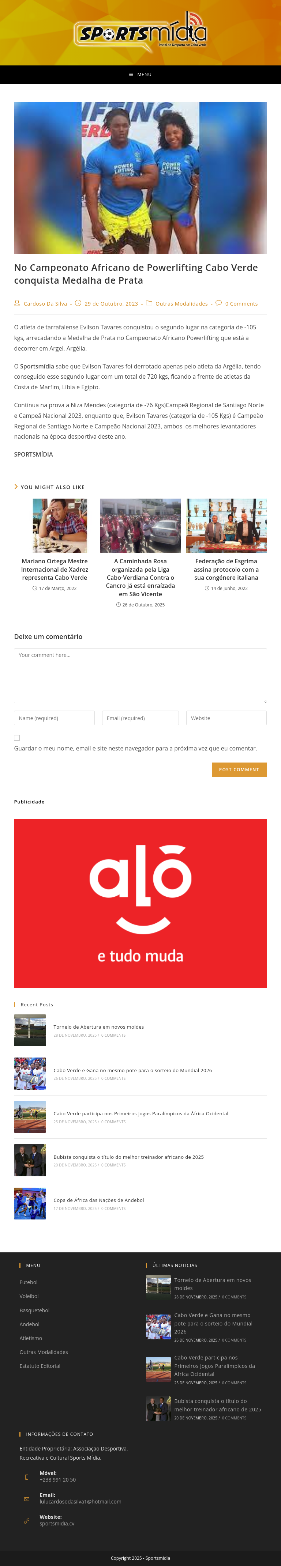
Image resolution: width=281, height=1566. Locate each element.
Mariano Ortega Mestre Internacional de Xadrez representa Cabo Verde (55, 569)
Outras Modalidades (182, 303)
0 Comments (241, 303)
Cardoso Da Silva (45, 303)
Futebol (28, 1282)
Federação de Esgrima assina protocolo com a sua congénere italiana (226, 569)
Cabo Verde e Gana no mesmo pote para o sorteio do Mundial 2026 (133, 1070)
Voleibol (28, 1296)
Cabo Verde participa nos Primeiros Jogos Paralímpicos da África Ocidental (141, 1113)
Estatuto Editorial (39, 1365)
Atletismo (30, 1338)
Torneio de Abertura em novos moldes (99, 1027)
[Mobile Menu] (140, 74)
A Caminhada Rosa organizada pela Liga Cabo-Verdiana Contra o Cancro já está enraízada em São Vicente (140, 577)
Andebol (29, 1324)
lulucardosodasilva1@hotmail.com (80, 1501)
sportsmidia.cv (57, 1523)
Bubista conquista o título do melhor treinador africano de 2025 (129, 1157)
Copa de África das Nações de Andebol (99, 1200)
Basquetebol (34, 1310)
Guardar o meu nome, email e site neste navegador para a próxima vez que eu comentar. (135, 748)
